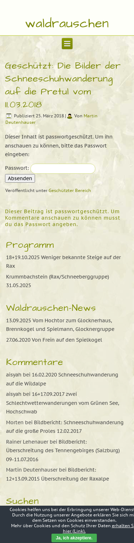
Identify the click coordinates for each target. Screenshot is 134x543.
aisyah (13, 374)
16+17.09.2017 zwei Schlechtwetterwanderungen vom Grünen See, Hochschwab (62, 403)
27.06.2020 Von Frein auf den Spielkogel (54, 340)
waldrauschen (67, 23)
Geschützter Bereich (70, 190)
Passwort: (50, 168)
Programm (30, 244)
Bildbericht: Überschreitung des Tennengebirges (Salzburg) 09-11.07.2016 (63, 451)
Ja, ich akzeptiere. (74, 537)
